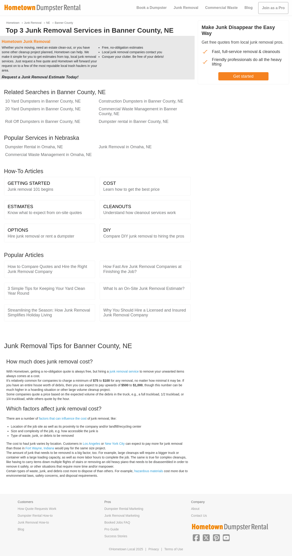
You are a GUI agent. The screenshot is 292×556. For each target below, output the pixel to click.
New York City (115, 443)
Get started (243, 76)
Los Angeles (91, 443)
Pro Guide (111, 529)
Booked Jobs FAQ (117, 522)
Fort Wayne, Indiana (40, 448)
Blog (249, 8)
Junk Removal (186, 8)
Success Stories (115, 536)
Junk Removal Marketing (122, 515)
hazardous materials (148, 471)
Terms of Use (173, 549)
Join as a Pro (273, 8)
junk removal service (124, 371)
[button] (196, 537)
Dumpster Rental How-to (35, 515)
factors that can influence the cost (63, 418)
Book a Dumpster (151, 8)
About (195, 509)
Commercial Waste (221, 8)
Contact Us (199, 515)
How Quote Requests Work (37, 509)
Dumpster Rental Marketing (123, 509)
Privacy (154, 549)
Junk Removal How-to (33, 522)
